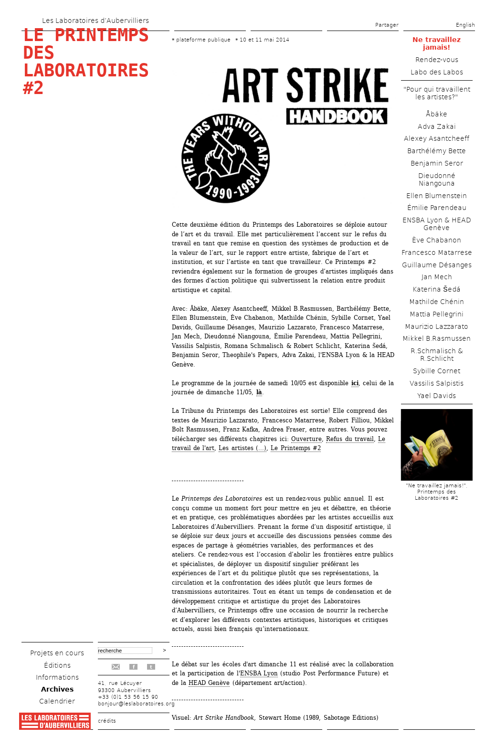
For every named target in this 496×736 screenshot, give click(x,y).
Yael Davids (436, 396)
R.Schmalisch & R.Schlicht (437, 354)
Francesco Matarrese (436, 252)
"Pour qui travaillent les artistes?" (436, 93)
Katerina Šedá (436, 289)
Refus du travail (350, 438)
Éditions (57, 665)
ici (355, 383)
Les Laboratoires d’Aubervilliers (95, 20)
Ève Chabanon (436, 240)
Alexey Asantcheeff (436, 138)
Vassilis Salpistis (437, 383)
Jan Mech (437, 277)
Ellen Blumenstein (436, 196)
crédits (107, 721)
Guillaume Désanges (437, 265)
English (465, 25)
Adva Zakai (437, 126)
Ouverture (306, 438)
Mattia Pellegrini (437, 314)
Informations (57, 677)
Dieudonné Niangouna (436, 179)
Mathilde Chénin (436, 301)
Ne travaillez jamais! (436, 43)
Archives (57, 689)
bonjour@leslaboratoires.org (136, 704)
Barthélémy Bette (436, 151)
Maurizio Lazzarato (436, 326)
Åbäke (436, 114)
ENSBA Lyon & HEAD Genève (436, 223)
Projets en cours (57, 653)
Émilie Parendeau (436, 207)
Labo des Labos (437, 72)
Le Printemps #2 (296, 448)
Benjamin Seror (437, 163)
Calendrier (57, 701)
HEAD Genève (209, 682)
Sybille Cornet (436, 371)
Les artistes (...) (242, 448)
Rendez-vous (436, 59)
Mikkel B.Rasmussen (436, 338)
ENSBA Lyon (259, 673)
